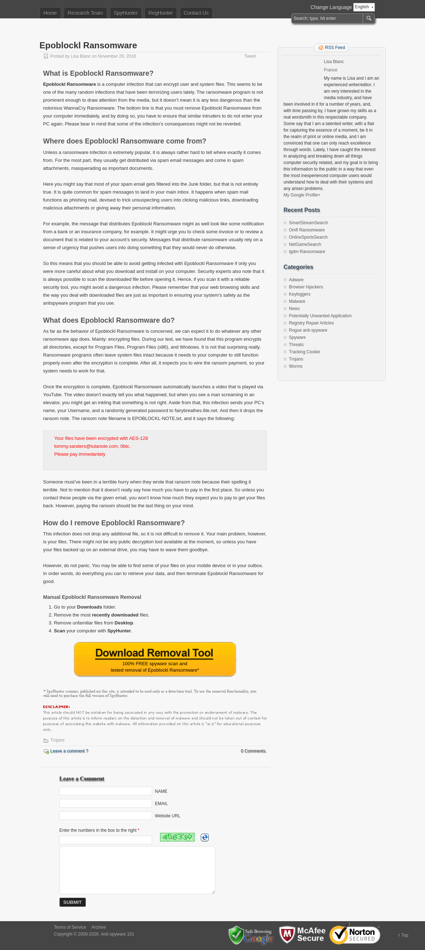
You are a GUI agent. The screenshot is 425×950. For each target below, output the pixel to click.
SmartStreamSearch (308, 222)
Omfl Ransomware (307, 230)
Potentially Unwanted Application (320, 315)
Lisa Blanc (80, 56)
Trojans (57, 740)
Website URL (167, 815)
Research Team (85, 13)
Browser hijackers (306, 287)
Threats (296, 344)
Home (50, 13)
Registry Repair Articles (311, 323)
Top (404, 935)
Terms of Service (70, 927)
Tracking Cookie (304, 351)
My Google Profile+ (302, 195)
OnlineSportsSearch (308, 237)
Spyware (297, 337)
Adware (296, 279)
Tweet (250, 56)
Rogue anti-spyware (308, 330)
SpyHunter (126, 13)
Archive (99, 927)
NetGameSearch (305, 244)
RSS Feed (335, 47)
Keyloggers (300, 294)
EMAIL (161, 803)
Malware (297, 301)
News (294, 308)
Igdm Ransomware (307, 251)
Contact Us (196, 13)
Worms (296, 366)
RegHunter (161, 13)
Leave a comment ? (69, 751)
